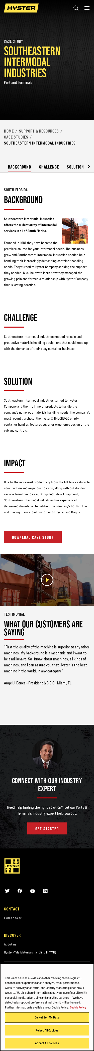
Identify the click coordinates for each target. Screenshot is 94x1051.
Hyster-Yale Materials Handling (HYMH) (30, 952)
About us (10, 944)
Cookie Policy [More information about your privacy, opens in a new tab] (78, 1008)
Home (9, 131)
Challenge (49, 167)
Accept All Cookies (47, 1044)
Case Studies (16, 137)
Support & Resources (39, 131)
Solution (75, 167)
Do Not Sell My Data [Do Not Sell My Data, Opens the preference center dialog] (47, 1018)
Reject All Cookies (47, 1031)
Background (19, 167)
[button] (85, 166)
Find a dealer (13, 918)
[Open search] (75, 8)
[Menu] (87, 8)
